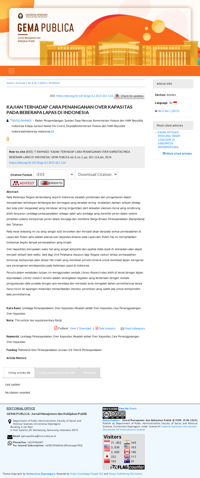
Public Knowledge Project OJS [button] (86, 473)
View (73, 328)
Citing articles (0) (19, 372)
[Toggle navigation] (11, 71)
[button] (8, 139)
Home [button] (10, 83)
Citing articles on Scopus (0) (56, 372)
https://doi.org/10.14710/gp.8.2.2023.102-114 (84, 96)
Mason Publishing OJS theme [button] (125, 473)
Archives (20, 83)
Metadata (89, 372)
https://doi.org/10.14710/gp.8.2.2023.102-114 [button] (37, 162)
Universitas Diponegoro (40, 473)
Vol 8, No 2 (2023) (37, 83)
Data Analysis (106, 328)
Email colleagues (134, 328)
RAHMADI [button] (54, 83)
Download (85, 328)
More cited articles (178, 153)
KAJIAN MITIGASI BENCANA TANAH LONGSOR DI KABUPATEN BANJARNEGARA (168, 139)
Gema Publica (111, 420)
